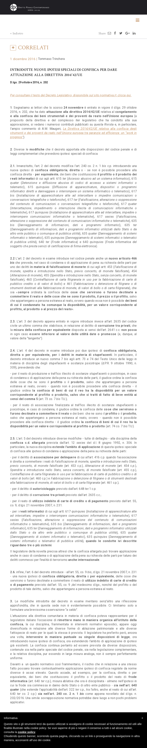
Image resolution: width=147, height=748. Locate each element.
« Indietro (16, 33)
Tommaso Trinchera (51, 59)
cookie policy (26, 732)
